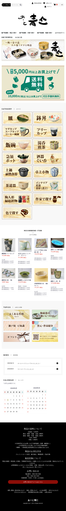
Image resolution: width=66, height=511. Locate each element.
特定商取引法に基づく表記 (35, 492)
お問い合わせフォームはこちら (33, 482)
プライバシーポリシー (20, 492)
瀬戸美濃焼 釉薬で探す (44, 33)
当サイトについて (53, 490)
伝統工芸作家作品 (6, 37)
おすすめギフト (60, 33)
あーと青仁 (33, 500)
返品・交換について (32, 490)
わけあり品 (18, 37)
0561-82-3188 (36, 474)
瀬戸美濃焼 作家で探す (26, 33)
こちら (30, 467)
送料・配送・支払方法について (16, 490)
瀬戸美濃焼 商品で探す (8, 33)
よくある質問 (43, 490)
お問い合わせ (48, 492)
